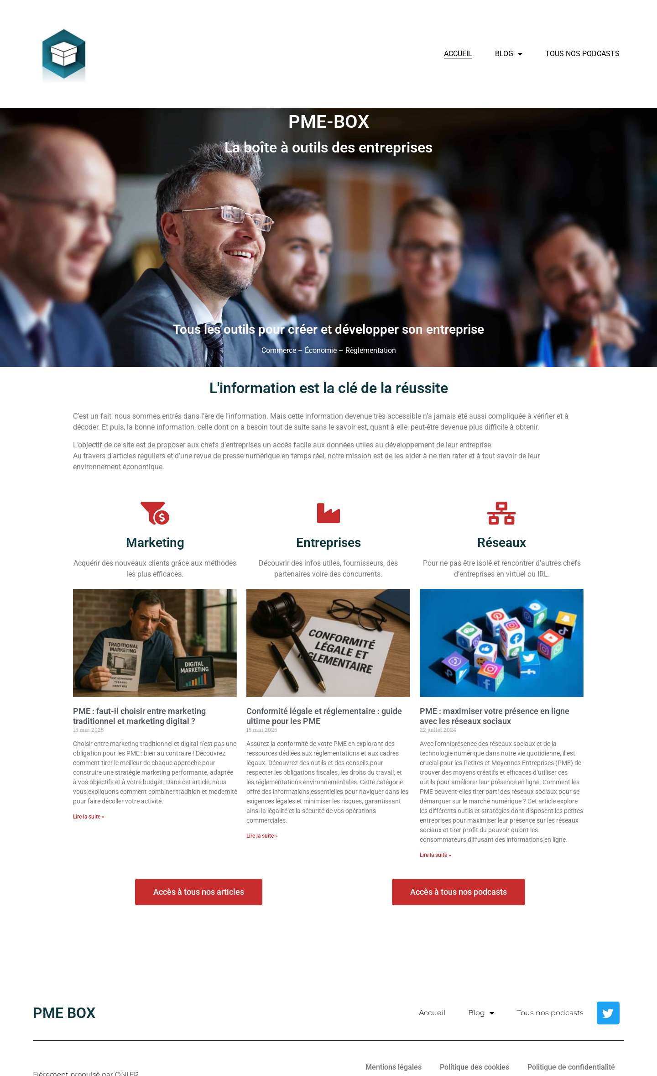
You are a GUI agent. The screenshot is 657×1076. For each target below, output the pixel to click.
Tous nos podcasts (582, 53)
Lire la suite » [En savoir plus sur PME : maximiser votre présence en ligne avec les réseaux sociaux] (435, 855)
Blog (508, 53)
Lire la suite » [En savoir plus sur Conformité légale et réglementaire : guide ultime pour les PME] (262, 836)
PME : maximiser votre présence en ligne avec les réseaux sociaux (494, 716)
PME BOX (64, 1013)
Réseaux (501, 542)
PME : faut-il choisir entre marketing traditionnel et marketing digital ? (139, 716)
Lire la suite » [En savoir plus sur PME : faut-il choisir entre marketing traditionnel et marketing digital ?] (88, 817)
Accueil (458, 53)
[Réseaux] (501, 513)
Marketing (155, 542)
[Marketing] (155, 513)
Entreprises (328, 542)
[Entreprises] (328, 513)
